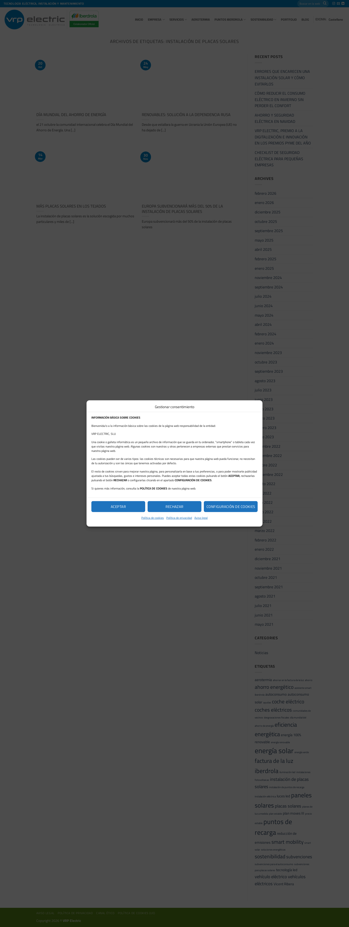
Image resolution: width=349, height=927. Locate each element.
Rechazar (174, 506)
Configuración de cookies (230, 506)
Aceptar (118, 506)
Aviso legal (201, 518)
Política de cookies (152, 518)
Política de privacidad (179, 518)
